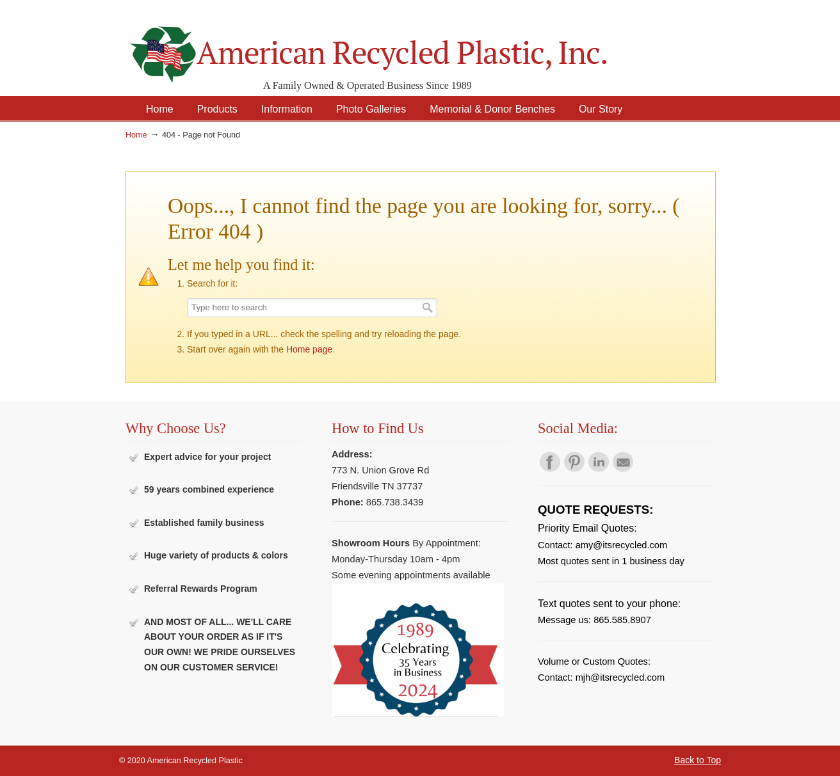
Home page (309, 349)
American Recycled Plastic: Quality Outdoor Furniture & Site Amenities (400, 44)
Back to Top (697, 760)
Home (136, 135)
